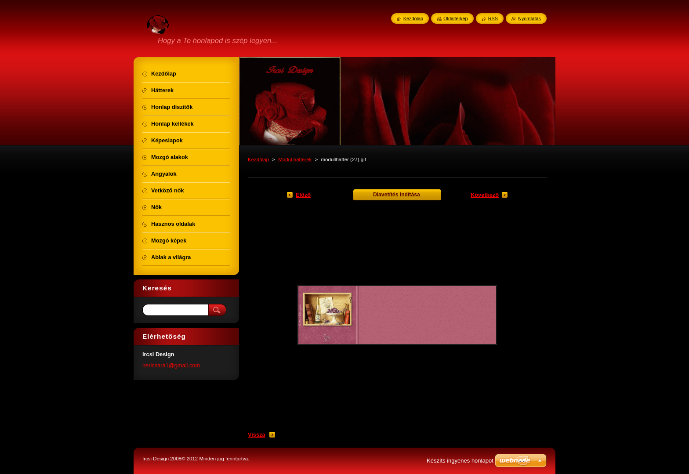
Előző (303, 195)
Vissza (256, 434)
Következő (485, 195)
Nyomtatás (529, 18)
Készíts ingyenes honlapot (460, 460)
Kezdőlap (258, 159)
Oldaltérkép (455, 18)
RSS (493, 18)
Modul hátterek (295, 159)
